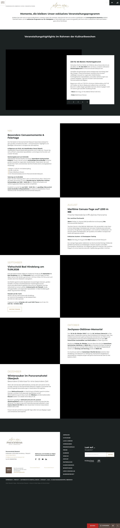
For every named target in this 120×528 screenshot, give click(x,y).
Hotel (23, 6)
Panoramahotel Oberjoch (13, 6)
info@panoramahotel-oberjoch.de (15, 457)
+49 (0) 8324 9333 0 (11, 455)
